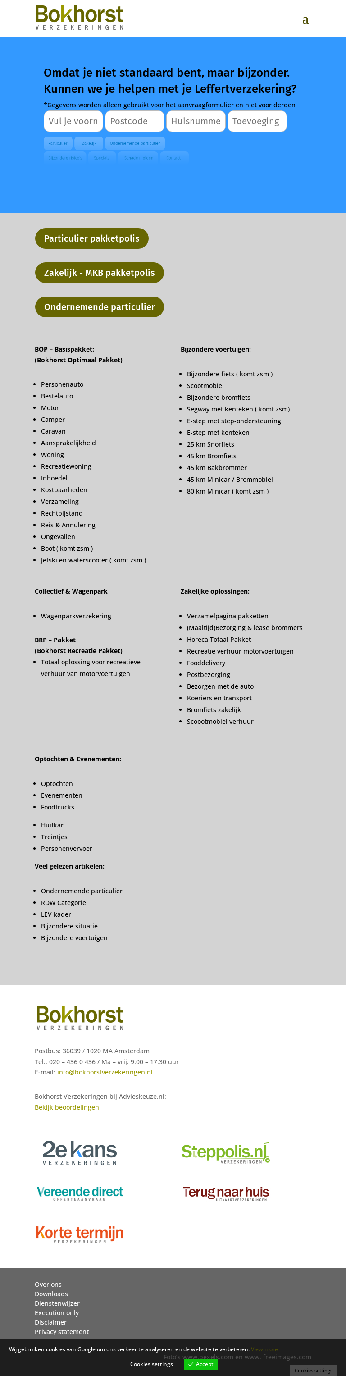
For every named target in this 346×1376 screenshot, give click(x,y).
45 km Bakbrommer (217, 467)
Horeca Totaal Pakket (219, 639)
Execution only (57, 1312)
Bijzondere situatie (69, 926)
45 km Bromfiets (212, 456)
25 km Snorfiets (210, 444)
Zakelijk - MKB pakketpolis (99, 272)
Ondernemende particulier (99, 307)
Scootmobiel (205, 385)
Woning (52, 454)
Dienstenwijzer (57, 1303)
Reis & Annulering (68, 525)
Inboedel (54, 478)
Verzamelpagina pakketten (228, 616)
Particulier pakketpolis (92, 238)
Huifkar (52, 825)
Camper (53, 419)
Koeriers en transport (219, 698)
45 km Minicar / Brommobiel (230, 479)
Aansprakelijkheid (68, 443)
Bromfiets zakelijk (214, 709)
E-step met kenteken (219, 432)
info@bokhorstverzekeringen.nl (105, 1072)
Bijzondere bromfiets (218, 397)
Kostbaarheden (64, 489)
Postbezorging (208, 674)
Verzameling (60, 501)
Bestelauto (57, 396)
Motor (50, 407)
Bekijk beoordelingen (67, 1107)
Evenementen (61, 795)
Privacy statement (62, 1331)
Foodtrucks (57, 807)
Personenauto (62, 384)
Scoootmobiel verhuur (220, 721)
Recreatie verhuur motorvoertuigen (240, 651)
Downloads (51, 1293)
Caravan (53, 431)
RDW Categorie (63, 902)
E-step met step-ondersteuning (234, 420)
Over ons (48, 1284)
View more (264, 1349)
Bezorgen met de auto (220, 686)
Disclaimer (51, 1322)
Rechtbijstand (62, 513)
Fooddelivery (206, 662)
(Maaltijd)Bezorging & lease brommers (245, 627)
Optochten (57, 783)
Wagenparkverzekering (76, 616)
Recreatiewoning (66, 466)
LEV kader (56, 914)
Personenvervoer (66, 848)
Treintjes (54, 836)
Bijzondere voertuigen (74, 937)
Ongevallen (58, 536)
